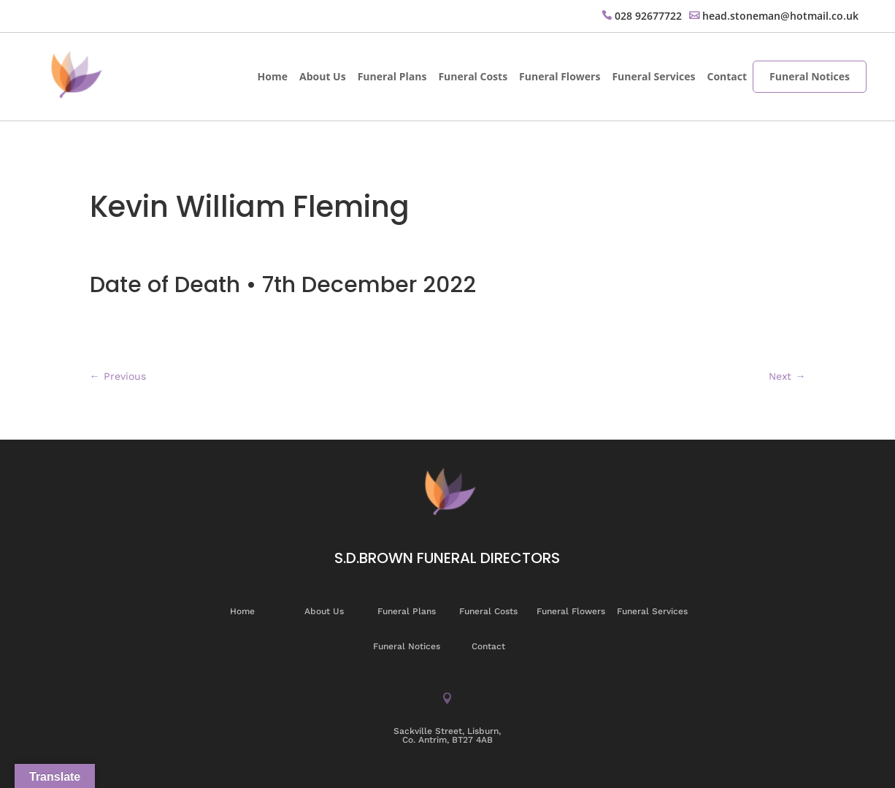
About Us (322, 76)
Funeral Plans (392, 76)
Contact (727, 76)
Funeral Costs (472, 76)
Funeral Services (653, 76)
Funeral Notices (809, 76)
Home (273, 76)
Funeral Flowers (559, 76)
